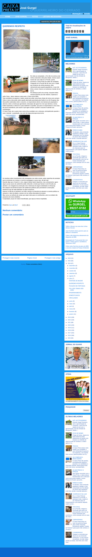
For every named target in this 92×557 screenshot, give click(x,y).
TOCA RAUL (76, 154)
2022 (69, 320)
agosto (71, 276)
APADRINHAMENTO (75, 292)
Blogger (68, 553)
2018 (69, 330)
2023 (69, 317)
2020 (69, 325)
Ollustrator (54, 553)
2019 (69, 327)
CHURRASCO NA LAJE (80, 141)
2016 (69, 335)
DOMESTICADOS (74, 295)
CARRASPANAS (77, 167)
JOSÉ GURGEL (21, 16)
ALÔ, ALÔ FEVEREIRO (80, 67)
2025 (69, 261)
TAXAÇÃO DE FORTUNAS (77, 286)
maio (71, 303)
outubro (71, 271)
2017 (69, 333)
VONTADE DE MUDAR (76, 280)
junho (71, 301)
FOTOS (35, 16)
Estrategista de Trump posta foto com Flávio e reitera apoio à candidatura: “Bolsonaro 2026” (77, 241)
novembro (72, 268)
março (71, 309)
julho (70, 278)
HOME (7, 16)
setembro (72, 273)
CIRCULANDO (73, 298)
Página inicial (32, 258)
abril (70, 306)
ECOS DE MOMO (78, 80)
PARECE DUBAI (77, 130)
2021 (69, 322)
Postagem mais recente (11, 258)
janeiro (71, 314)
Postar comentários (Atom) (34, 264)
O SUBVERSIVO (78, 179)
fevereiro (72, 311)
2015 (69, 338)
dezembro (72, 265)
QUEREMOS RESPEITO (76, 283)
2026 (69, 258)
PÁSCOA (75, 93)
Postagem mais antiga (52, 258)
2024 (69, 263)
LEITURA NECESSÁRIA (52, 16)
